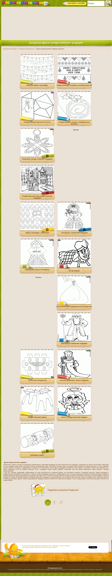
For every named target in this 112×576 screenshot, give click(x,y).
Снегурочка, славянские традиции (74, 233)
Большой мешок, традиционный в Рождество (74, 306)
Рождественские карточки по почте (37, 122)
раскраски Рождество (68, 490)
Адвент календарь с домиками (37, 233)
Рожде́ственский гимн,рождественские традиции (37, 197)
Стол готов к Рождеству (37, 380)
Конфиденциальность (55, 568)
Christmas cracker (37, 455)
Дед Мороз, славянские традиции (74, 343)
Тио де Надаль (74, 271)
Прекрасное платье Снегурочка (37, 270)
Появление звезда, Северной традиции (37, 159)
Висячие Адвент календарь (37, 85)
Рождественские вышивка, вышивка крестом (74, 85)
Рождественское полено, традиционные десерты (74, 123)
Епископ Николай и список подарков (74, 380)
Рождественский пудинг (37, 417)
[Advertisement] (56, 23)
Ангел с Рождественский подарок (74, 417)
